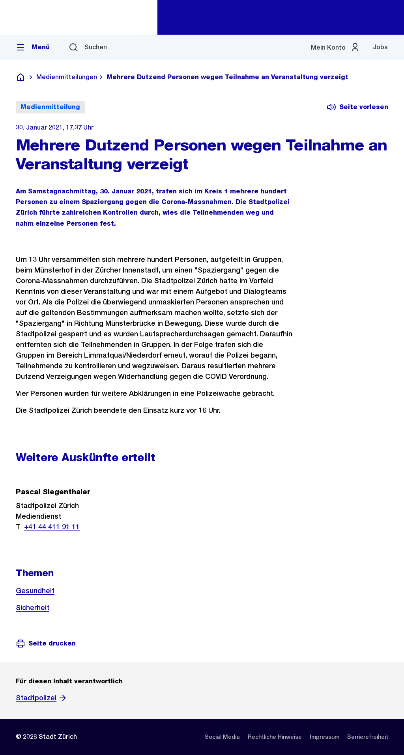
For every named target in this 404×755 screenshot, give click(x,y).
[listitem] (222, 737)
